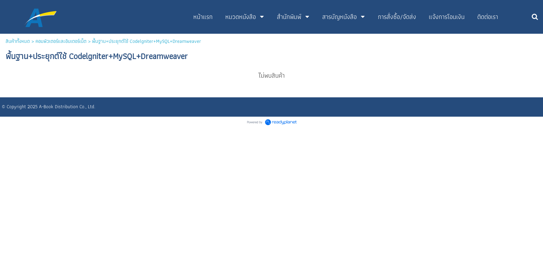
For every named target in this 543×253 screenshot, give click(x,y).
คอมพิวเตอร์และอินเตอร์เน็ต (60, 41)
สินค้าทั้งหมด (18, 41)
